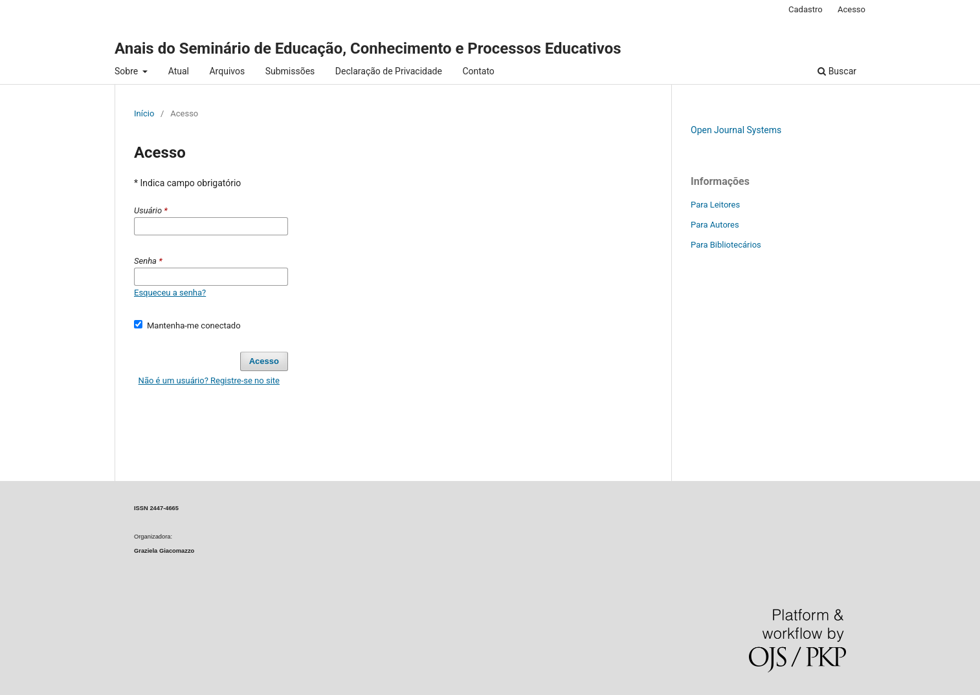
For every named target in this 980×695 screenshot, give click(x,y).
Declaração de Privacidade (388, 71)
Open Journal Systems (736, 130)
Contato (478, 71)
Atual (178, 71)
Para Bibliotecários (726, 245)
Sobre (127, 71)
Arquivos (227, 71)
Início (144, 113)
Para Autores (715, 225)
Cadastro (805, 9)
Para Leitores (715, 204)
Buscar (837, 71)
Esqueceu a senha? (170, 292)
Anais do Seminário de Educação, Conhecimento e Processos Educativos (368, 48)
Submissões (290, 71)
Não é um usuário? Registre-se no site (209, 380)
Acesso (851, 9)
